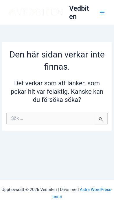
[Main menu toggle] (102, 12)
